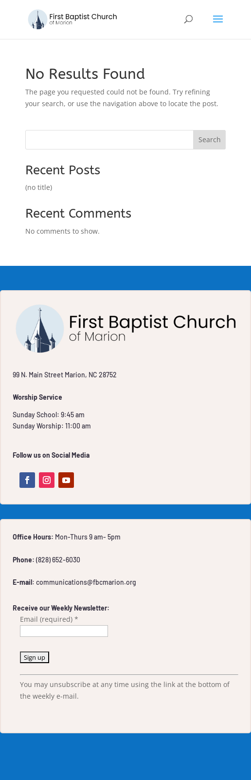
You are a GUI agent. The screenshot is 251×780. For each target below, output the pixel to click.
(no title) (38, 187)
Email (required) (49, 619)
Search (209, 139)
